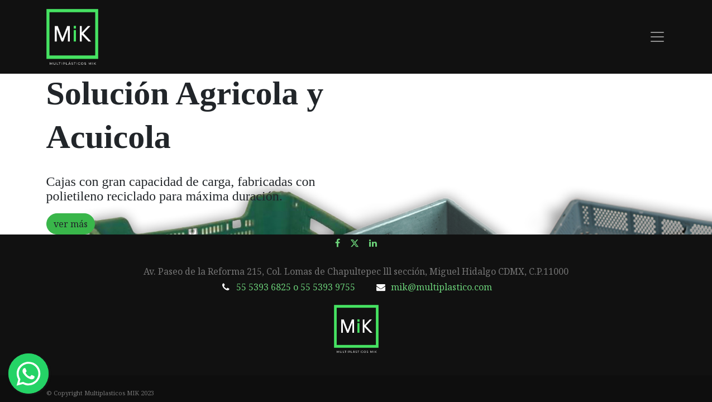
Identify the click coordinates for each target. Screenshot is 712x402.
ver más (71, 224)
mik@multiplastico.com (441, 287)
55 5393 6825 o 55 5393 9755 (295, 287)
